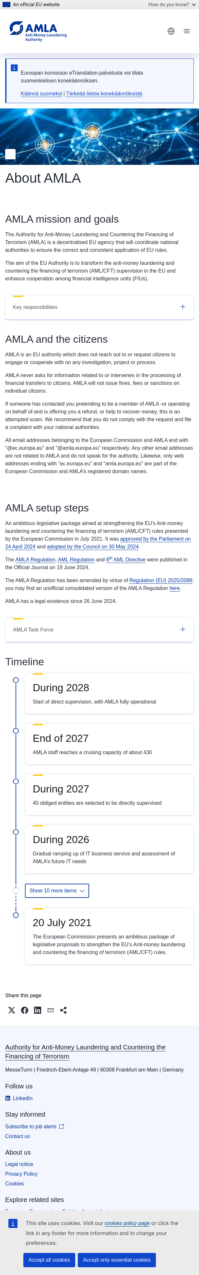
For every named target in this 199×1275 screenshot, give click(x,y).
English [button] (171, 31)
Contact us (17, 1136)
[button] (11, 1010)
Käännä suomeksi (41, 93)
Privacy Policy (21, 1174)
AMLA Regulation (35, 559)
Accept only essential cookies (117, 1260)
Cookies (14, 1183)
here (175, 588)
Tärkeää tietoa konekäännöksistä (104, 93)
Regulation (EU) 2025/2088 (160, 580)
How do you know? (172, 4)
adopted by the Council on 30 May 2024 (93, 546)
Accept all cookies (49, 1260)
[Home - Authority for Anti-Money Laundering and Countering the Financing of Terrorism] (38, 31)
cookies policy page (127, 1223)
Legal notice (19, 1164)
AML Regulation (76, 559)
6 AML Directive (126, 559)
